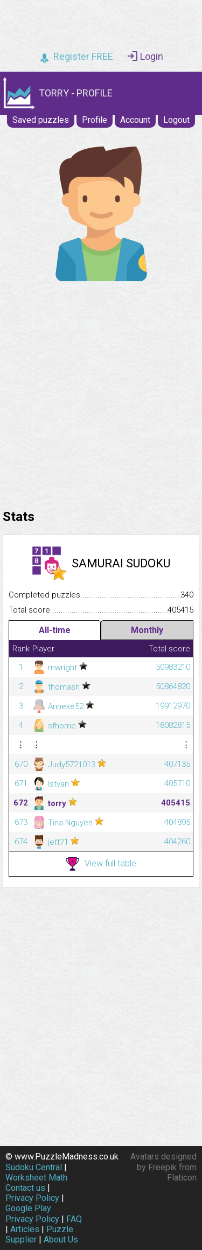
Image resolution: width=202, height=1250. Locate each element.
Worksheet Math (36, 1177)
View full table (101, 864)
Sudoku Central (33, 1167)
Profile (94, 120)
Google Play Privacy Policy (32, 1213)
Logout (176, 120)
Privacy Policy (32, 1198)
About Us (61, 1239)
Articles (24, 1229)
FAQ (74, 1219)
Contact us (25, 1188)
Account (135, 120)
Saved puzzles (40, 120)
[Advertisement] (101, 392)
